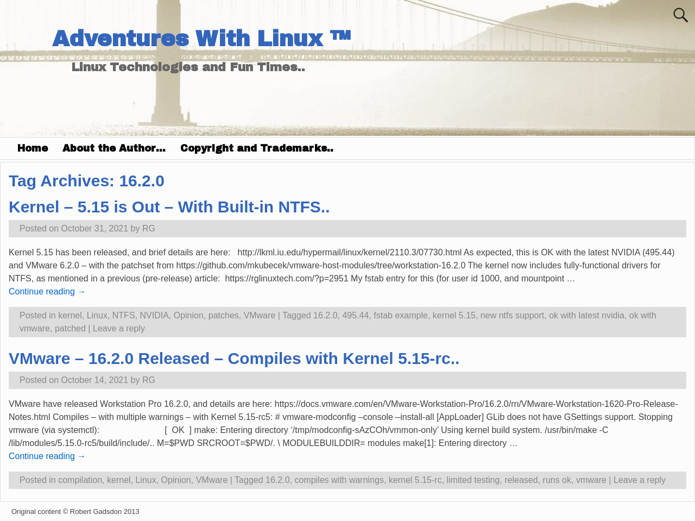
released (521, 480)
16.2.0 (325, 315)
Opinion (189, 315)
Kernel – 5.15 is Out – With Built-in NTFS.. (169, 207)
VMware (260, 315)
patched (70, 328)
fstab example (401, 315)
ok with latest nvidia (586, 315)
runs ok (557, 480)
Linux (97, 315)
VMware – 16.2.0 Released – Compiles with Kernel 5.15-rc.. (234, 358)
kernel (70, 315)
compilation (80, 480)
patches (223, 315)
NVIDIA (154, 315)
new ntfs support (512, 315)
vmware (591, 480)
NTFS (123, 315)
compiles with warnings (339, 480)
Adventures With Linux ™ (201, 39)
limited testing (473, 480)
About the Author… (114, 148)
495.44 (355, 315)
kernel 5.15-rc (415, 480)
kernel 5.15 (454, 315)
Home (32, 148)
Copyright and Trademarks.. (256, 148)
